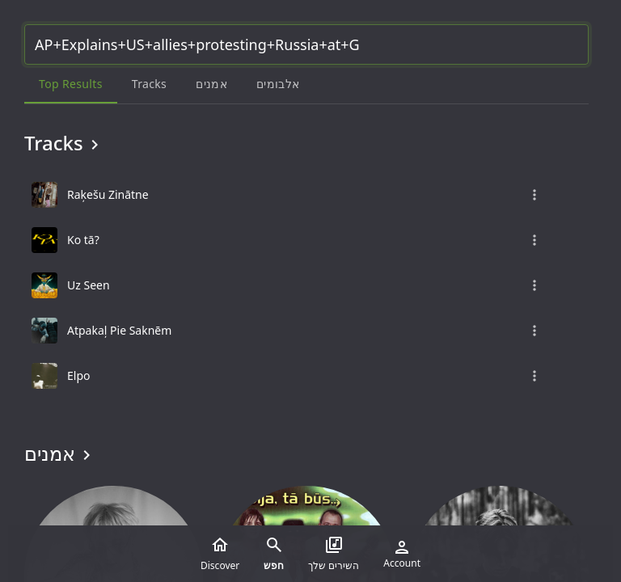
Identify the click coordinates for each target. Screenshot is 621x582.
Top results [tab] (71, 83)
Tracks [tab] (149, 83)
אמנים (60, 453)
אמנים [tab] (211, 83)
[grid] (306, 285)
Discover (220, 553)
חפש (274, 553)
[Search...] (306, 44)
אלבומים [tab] (277, 83)
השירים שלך (333, 553)
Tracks (64, 143)
